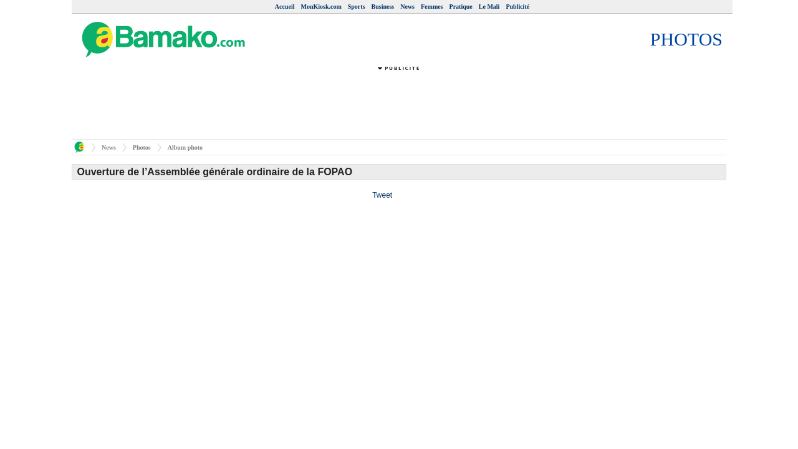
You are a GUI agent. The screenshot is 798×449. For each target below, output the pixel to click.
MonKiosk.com (320, 6)
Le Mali (489, 6)
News (407, 6)
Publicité (517, 6)
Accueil (285, 6)
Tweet (382, 195)
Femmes (432, 6)
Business (383, 6)
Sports (356, 6)
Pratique (461, 6)
